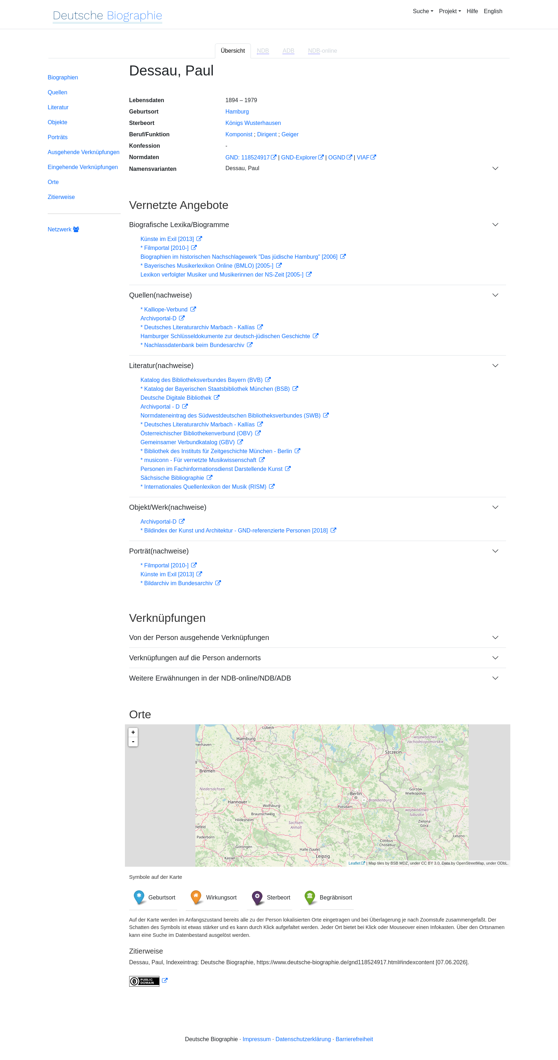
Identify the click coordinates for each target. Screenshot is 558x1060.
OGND (337, 157)
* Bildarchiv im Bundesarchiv (177, 583)
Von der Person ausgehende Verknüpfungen (199, 637)
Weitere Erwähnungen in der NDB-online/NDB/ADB (210, 678)
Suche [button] (421, 11)
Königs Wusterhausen (253, 123)
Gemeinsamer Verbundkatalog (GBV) (188, 442)
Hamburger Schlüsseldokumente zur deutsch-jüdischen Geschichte (226, 336)
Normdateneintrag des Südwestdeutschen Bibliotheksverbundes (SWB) (231, 416)
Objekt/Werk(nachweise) (167, 507)
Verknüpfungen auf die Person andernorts (195, 658)
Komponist (238, 134)
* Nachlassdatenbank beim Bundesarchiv (193, 345)
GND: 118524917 (247, 157)
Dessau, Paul (242, 168)
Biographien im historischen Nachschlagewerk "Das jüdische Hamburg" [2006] (240, 257)
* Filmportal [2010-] (165, 248)
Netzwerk (63, 229)
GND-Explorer (299, 157)
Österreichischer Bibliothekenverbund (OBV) (197, 433)
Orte (53, 182)
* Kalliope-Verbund (165, 309)
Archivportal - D (161, 407)
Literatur (58, 107)
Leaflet (354, 863)
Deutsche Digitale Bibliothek (177, 398)
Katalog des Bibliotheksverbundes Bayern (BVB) (202, 380)
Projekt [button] (448, 11)
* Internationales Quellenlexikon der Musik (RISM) (204, 487)
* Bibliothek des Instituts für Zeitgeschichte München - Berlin (217, 451)
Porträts (58, 137)
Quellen (57, 92)
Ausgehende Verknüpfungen (84, 152)
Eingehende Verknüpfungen (83, 167)
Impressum (257, 1039)
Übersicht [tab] (233, 51)
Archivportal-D (159, 318)
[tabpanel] (279, 529)
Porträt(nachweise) (159, 551)
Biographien (63, 77)
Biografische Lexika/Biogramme (179, 225)
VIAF (363, 157)
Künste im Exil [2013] (168, 239)
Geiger (290, 134)
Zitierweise (61, 197)
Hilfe (472, 11)
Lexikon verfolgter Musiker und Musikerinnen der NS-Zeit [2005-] (223, 275)
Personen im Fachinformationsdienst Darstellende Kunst (212, 469)
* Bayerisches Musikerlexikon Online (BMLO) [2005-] (208, 266)
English (493, 11)
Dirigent (267, 134)
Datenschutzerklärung (303, 1039)
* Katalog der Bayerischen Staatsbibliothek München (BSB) (216, 389)
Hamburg (237, 112)
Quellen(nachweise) (160, 295)
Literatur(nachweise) (161, 365)
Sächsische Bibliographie (173, 478)
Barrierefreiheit (354, 1039)
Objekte (57, 122)
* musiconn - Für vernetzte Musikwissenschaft (199, 460)
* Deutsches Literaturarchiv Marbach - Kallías (198, 327)
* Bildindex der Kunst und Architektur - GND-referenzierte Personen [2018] (235, 531)
